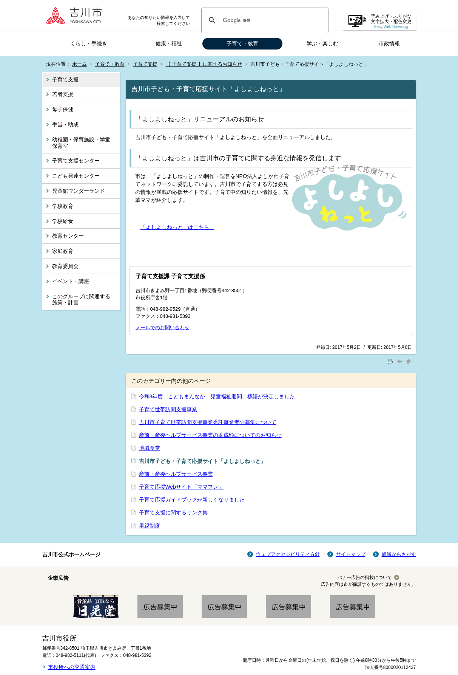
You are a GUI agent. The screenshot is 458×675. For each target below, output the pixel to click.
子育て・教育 (242, 43)
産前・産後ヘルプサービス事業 (176, 474)
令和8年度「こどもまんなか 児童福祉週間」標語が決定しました (217, 396)
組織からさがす (399, 554)
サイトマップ (350, 554)
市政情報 (389, 43)
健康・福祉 (169, 43)
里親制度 (149, 526)
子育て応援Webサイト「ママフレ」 (181, 487)
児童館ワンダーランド (78, 191)
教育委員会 (65, 266)
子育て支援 (145, 64)
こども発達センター (76, 176)
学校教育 (62, 206)
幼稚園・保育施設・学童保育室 (81, 142)
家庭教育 (62, 251)
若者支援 (62, 94)
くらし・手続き (88, 43)
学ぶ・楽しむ (322, 43)
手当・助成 (65, 124)
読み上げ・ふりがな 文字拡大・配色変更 (391, 21)
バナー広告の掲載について (365, 577)
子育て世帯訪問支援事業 (168, 409)
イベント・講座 (70, 281)
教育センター (68, 236)
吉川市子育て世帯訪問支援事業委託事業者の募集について (207, 422)
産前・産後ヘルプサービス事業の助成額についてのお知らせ (210, 435)
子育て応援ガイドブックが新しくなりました (192, 500)
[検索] (264, 20)
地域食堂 (149, 448)
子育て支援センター (76, 161)
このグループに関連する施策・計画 (81, 299)
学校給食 (62, 221)
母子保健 (62, 109)
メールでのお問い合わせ (163, 327)
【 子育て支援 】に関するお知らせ (204, 64)
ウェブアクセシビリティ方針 (288, 554)
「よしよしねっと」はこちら (177, 227)
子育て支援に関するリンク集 (173, 512)
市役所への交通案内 (72, 667)
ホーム (79, 64)
